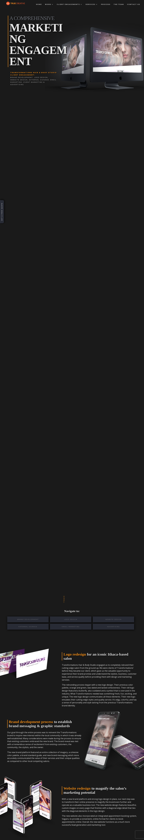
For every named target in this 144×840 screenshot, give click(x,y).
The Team (119, 5)
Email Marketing (71, 626)
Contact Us (133, 5)
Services (90, 5)
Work (48, 5)
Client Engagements (68, 5)
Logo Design (70, 619)
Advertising (113, 626)
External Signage (28, 626)
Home (39, 5)
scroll (64, 599)
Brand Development (28, 619)
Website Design (113, 619)
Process (105, 5)
